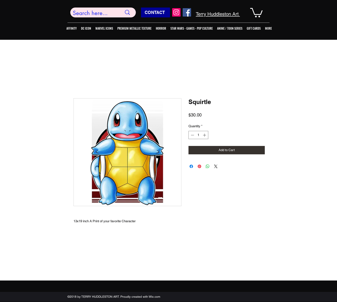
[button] (256, 12)
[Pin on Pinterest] (199, 166)
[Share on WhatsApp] (207, 166)
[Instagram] (176, 12)
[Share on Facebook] (191, 166)
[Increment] (205, 135)
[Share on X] (215, 166)
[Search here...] (94, 13)
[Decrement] (192, 135)
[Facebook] (187, 12)
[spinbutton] (198, 135)
